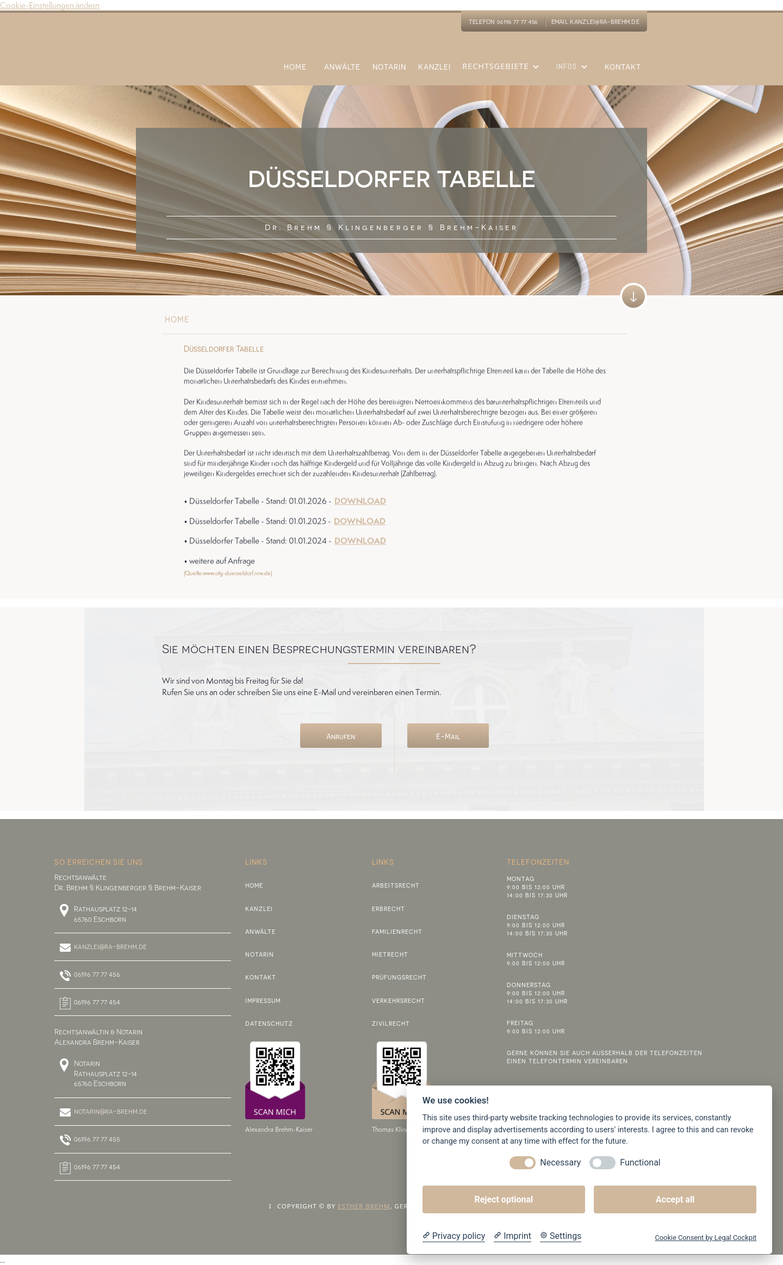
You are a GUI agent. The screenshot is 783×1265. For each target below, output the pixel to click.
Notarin (259, 954)
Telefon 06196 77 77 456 (503, 21)
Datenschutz (269, 1023)
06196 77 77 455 (97, 1138)
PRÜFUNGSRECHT (399, 977)
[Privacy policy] (453, 1236)
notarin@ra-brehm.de (110, 1111)
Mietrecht (390, 954)
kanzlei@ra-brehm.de (110, 946)
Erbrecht (388, 908)
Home (254, 885)
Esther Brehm (364, 1206)
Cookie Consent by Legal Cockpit (705, 1237)
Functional (640, 1162)
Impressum (263, 1000)
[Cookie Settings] (560, 1236)
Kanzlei (259, 908)
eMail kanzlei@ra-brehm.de (595, 21)
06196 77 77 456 (97, 974)
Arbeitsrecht (396, 885)
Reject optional (503, 1199)
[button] (503, 73)
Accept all (675, 1199)
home (177, 322)
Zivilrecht (391, 1023)
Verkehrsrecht (398, 1000)
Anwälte (260, 931)
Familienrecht (397, 931)
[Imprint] (512, 1236)
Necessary (560, 1162)
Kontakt (260, 977)
